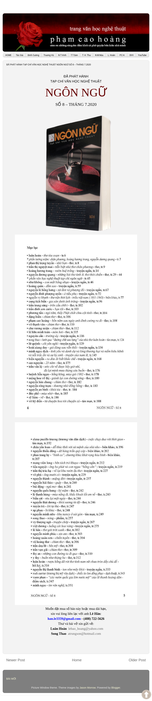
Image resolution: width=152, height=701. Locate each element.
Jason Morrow (88, 687)
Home (77, 660)
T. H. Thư (86, 55)
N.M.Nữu (99, 55)
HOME (8, 55)
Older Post (137, 660)
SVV (131, 55)
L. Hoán (111, 55)
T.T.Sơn (74, 55)
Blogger (115, 687)
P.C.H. (122, 55)
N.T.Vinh (62, 55)
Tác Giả (19, 55)
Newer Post (15, 660)
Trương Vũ (49, 55)
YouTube (142, 55)
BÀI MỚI (11, 678)
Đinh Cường (33, 55)
